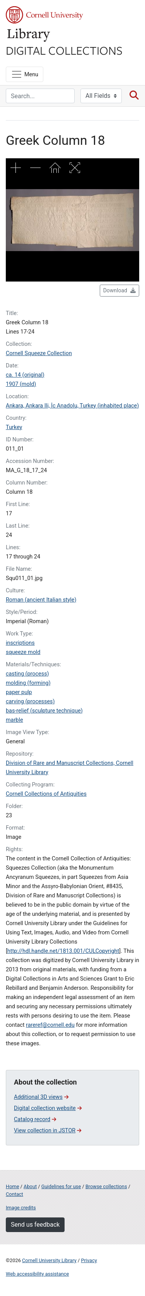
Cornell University (44, 14)
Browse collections (106, 1186)
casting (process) (27, 674)
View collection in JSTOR (47, 1130)
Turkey (14, 427)
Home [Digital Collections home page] (12, 1186)
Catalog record (35, 1119)
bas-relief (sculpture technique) (44, 711)
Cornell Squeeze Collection (39, 353)
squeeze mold (23, 652)
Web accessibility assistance (37, 1274)
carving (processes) (30, 701)
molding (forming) (28, 683)
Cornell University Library (49, 1260)
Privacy (89, 1260)
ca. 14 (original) (25, 375)
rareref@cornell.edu (50, 1025)
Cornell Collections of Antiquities (46, 794)
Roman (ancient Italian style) (41, 600)
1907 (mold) (21, 384)
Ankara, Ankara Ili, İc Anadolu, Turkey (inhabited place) (72, 405)
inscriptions (20, 643)
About (30, 1186)
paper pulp (19, 692)
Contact (14, 1194)
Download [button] (119, 290)
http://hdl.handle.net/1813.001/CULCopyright (63, 951)
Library (29, 35)
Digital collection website (48, 1108)
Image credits (21, 1207)
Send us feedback (35, 1224)
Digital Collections (64, 50)
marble (14, 720)
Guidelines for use (61, 1186)
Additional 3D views (41, 1097)
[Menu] (24, 74)
